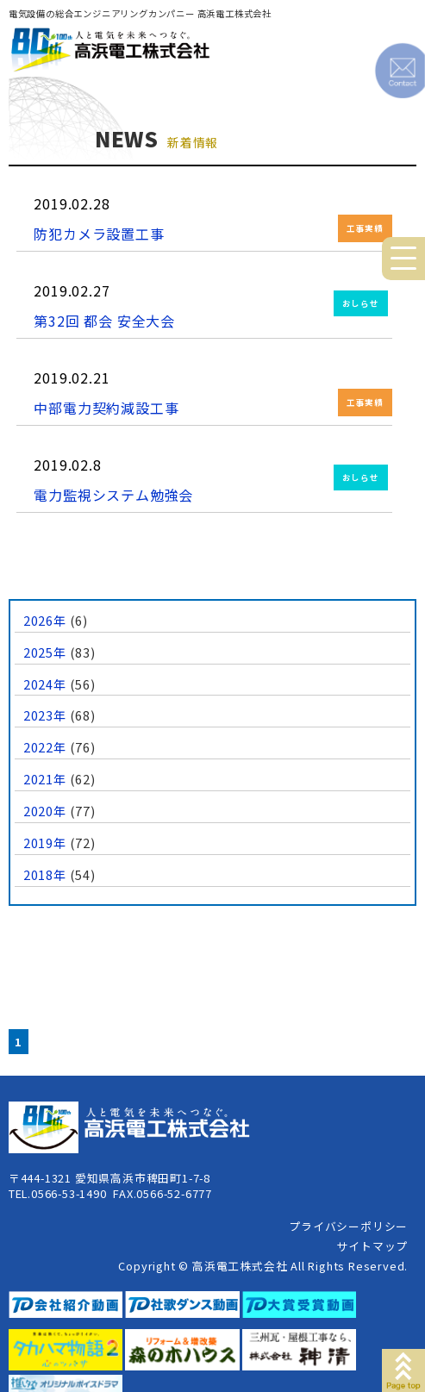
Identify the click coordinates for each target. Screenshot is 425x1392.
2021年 (44, 779)
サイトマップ (372, 1246)
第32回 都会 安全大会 (104, 320)
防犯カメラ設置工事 (99, 233)
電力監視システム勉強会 (113, 494)
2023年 (44, 715)
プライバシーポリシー (348, 1226)
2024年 (44, 684)
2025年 (44, 652)
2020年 (44, 811)
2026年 (44, 620)
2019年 (44, 842)
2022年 (44, 747)
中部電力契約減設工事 (106, 407)
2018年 (44, 874)
